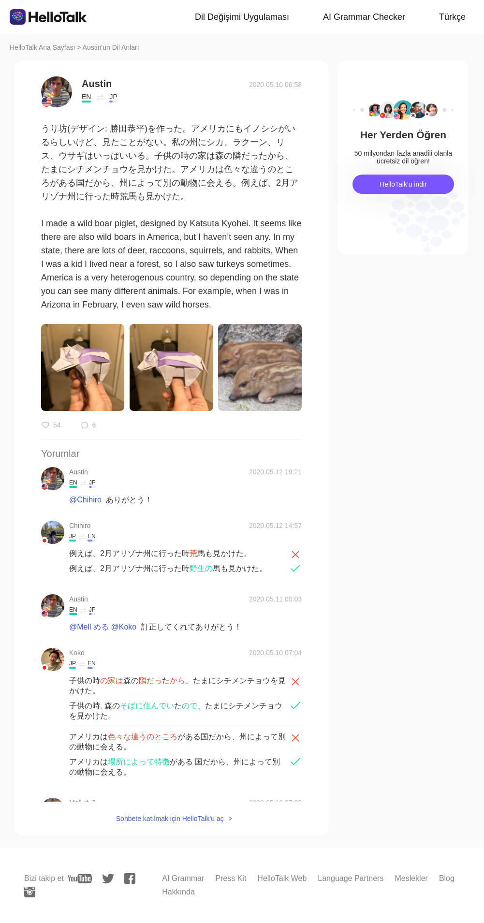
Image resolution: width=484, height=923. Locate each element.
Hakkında (178, 892)
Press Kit (230, 878)
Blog (447, 878)
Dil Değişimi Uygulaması (242, 17)
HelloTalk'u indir (403, 184)
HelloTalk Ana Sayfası (42, 47)
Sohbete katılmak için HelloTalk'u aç (170, 818)
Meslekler (411, 878)
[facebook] (129, 878)
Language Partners (350, 878)
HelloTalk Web (282, 878)
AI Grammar (183, 878)
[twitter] (108, 879)
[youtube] (80, 878)
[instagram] (29, 892)
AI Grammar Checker (364, 17)
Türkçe (452, 17)
